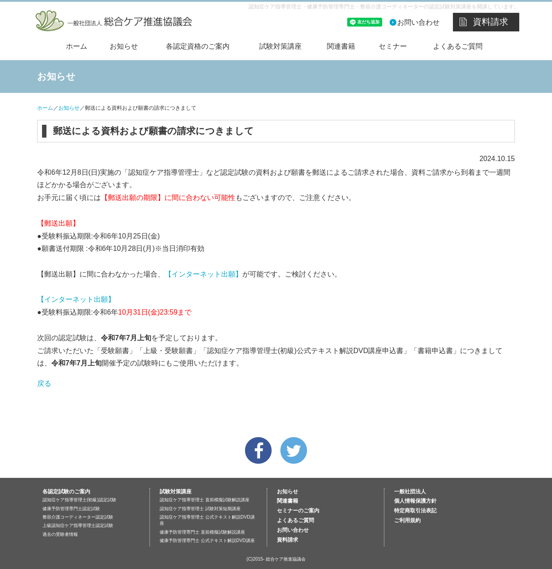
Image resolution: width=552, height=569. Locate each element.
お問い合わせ (418, 22)
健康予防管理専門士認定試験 (71, 508)
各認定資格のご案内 (198, 46)
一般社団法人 (410, 491)
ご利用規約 (407, 520)
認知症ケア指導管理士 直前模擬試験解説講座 (204, 499)
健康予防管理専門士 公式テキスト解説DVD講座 (207, 540)
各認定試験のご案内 (66, 491)
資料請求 (490, 22)
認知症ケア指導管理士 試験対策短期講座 (200, 508)
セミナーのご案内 (298, 510)
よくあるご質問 (458, 46)
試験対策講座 (280, 46)
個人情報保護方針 (415, 501)
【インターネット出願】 (203, 274)
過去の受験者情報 (60, 534)
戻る (44, 383)
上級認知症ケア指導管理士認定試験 (77, 525)
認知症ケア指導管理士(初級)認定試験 (79, 499)
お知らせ (124, 46)
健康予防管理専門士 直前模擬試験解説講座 (202, 532)
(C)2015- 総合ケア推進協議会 (276, 559)
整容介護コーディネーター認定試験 (77, 517)
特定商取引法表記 (415, 510)
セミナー (393, 46)
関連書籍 (341, 46)
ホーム (76, 46)
